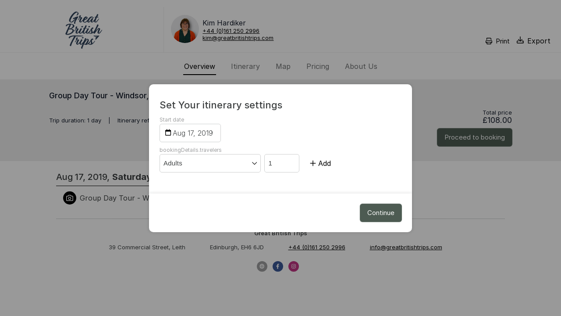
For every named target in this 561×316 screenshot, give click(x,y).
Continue (380, 212)
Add (320, 163)
